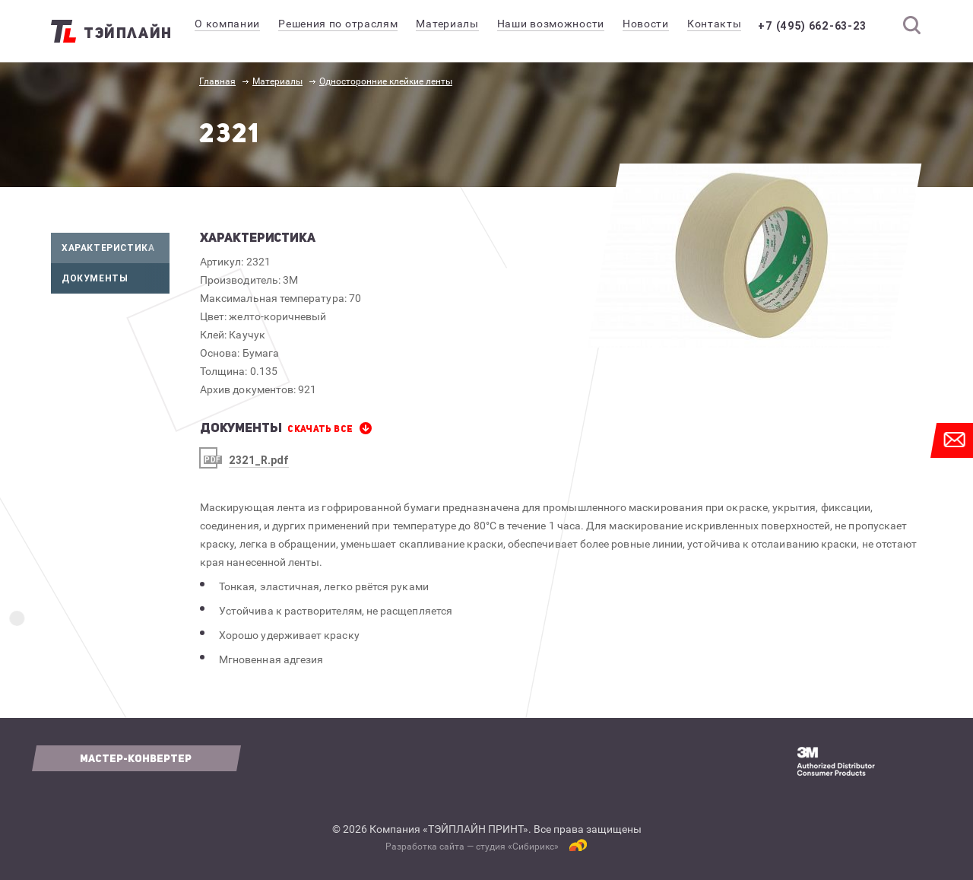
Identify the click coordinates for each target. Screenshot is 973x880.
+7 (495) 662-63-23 (823, 26)
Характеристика (116, 248)
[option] (754, 256)
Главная (217, 81)
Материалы (277, 81)
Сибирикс (533, 846)
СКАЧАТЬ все (320, 429)
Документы (116, 278)
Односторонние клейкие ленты (385, 81)
